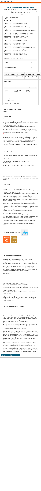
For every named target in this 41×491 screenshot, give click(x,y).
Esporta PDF (5, 355)
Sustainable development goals (12, 232)
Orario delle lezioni (9, 100)
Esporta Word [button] (15, 355)
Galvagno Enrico (7, 77)
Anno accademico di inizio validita (13, 109)
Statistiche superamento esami (12, 103)
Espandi (6, 83)
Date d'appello (8, 98)
